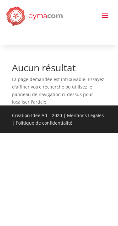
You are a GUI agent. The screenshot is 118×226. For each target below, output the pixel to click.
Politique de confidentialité (44, 123)
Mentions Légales (85, 115)
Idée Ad (39, 115)
